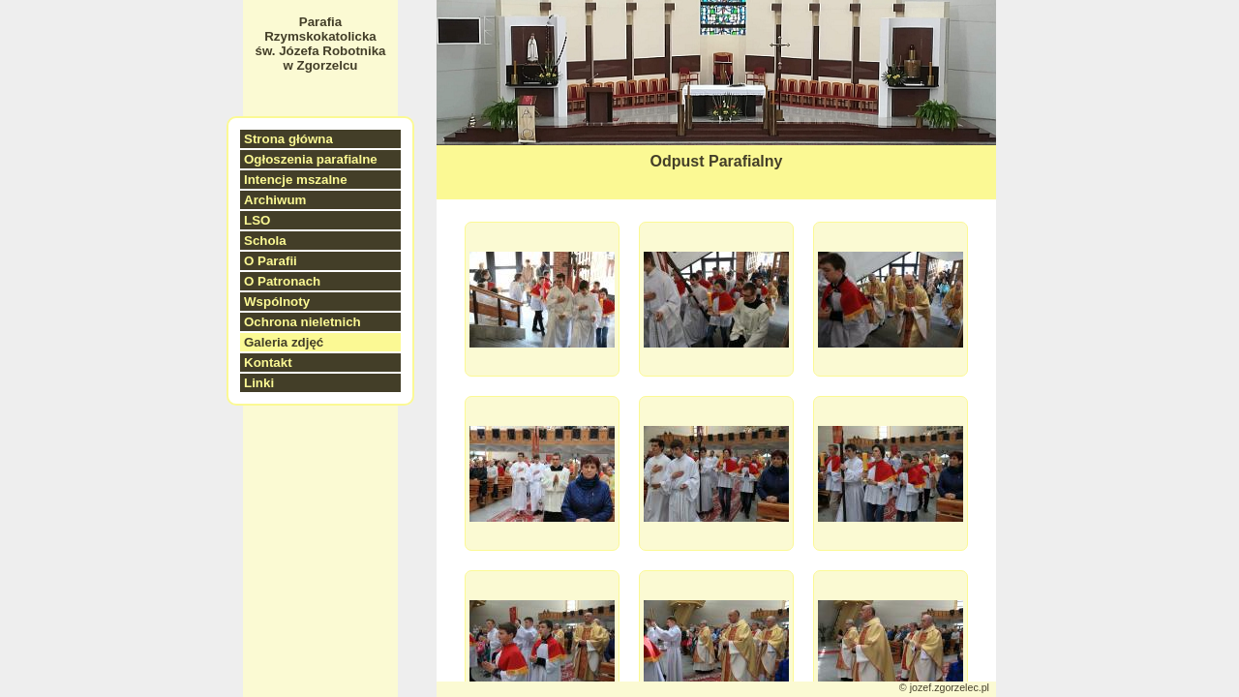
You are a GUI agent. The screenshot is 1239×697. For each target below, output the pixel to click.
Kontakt (268, 362)
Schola (265, 240)
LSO (257, 220)
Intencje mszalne (296, 179)
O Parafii (270, 261)
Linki (259, 383)
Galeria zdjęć (283, 342)
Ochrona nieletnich (302, 322)
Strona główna (288, 139)
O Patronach (282, 281)
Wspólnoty (277, 301)
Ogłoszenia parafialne (311, 159)
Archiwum (275, 200)
